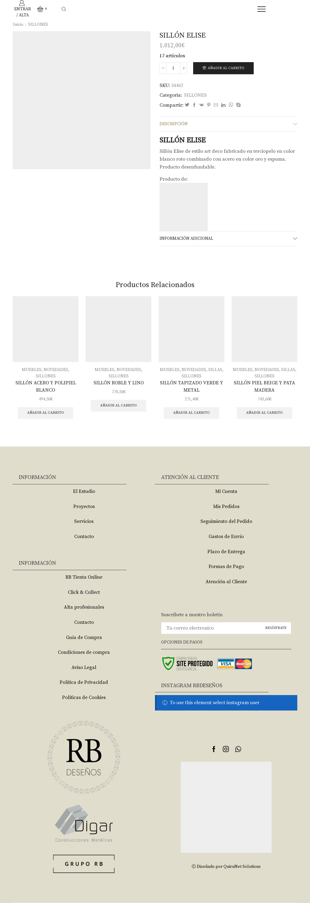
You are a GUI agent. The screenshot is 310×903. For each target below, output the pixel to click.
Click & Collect (84, 592)
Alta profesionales (84, 607)
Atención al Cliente (226, 582)
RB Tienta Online (83, 577)
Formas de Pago (226, 567)
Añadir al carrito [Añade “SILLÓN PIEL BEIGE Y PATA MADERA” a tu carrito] (264, 412)
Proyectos (84, 506)
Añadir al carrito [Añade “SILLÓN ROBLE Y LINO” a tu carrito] (118, 405)
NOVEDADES (56, 370)
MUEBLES (31, 370)
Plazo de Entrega (226, 552)
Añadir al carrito (226, 68)
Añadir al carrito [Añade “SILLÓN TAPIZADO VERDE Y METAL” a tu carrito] (191, 412)
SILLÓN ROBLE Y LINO (119, 383)
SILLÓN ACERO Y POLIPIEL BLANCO (45, 386)
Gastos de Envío (226, 536)
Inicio (18, 24)
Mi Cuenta (226, 491)
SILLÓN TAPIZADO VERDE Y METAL (191, 386)
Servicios (84, 521)
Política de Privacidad (84, 682)
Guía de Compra (84, 637)
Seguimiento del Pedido (226, 521)
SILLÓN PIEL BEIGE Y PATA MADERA (264, 386)
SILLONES (38, 24)
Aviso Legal (83, 667)
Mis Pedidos (226, 506)
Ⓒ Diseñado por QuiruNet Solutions (226, 866)
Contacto (84, 536)
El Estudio (84, 491)
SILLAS (215, 370)
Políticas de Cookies (84, 697)
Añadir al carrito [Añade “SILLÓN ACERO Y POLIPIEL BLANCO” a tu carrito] (45, 412)
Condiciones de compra (84, 652)
